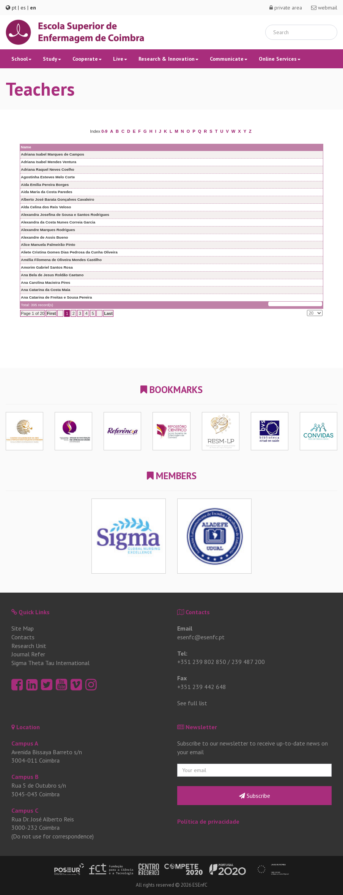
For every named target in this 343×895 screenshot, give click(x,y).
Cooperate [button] (87, 58)
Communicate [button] (228, 58)
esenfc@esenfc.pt (201, 637)
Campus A (24, 743)
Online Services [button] (280, 58)
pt (14, 7)
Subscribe (254, 795)
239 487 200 (248, 661)
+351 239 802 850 (201, 661)
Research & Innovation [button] (168, 58)
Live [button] (120, 58)
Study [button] (52, 58)
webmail (324, 7)
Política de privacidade (208, 821)
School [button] (21, 58)
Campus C (24, 810)
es (23, 7)
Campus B (25, 776)
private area (285, 7)
